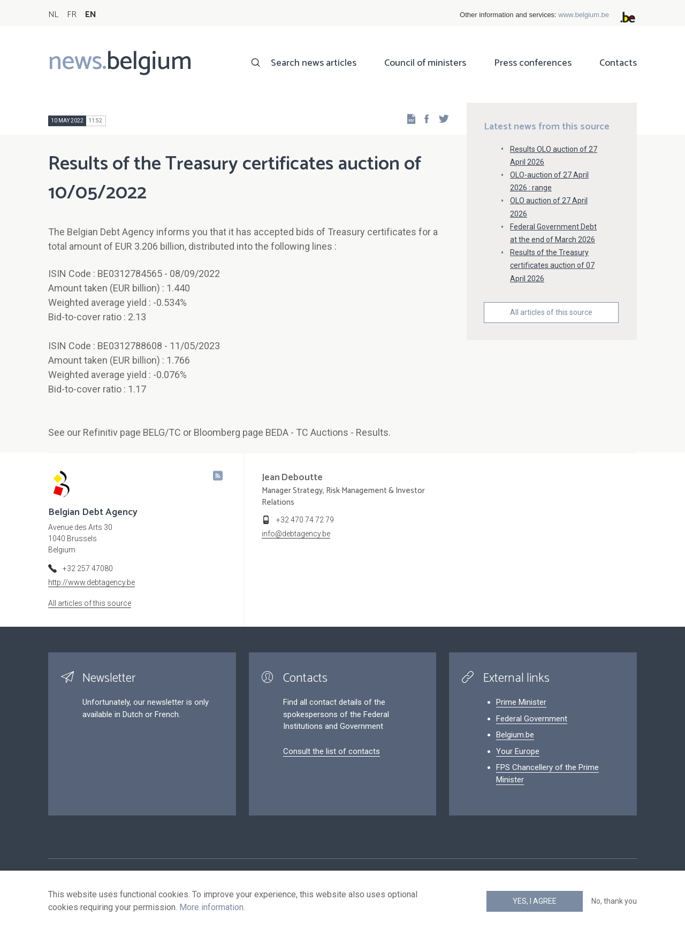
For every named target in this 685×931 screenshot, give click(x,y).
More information (211, 907)
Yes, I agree (535, 901)
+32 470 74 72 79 (305, 519)
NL (53, 14)
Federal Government (531, 719)
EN (90, 14)
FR (72, 14)
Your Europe (517, 751)
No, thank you (614, 901)
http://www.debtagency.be (91, 582)
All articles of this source (551, 312)
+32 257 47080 (88, 568)
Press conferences (533, 63)
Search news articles (313, 63)
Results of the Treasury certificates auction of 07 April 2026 (552, 265)
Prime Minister (521, 702)
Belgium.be (515, 735)
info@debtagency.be (296, 533)
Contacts (618, 63)
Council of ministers (425, 63)
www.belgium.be (583, 15)
